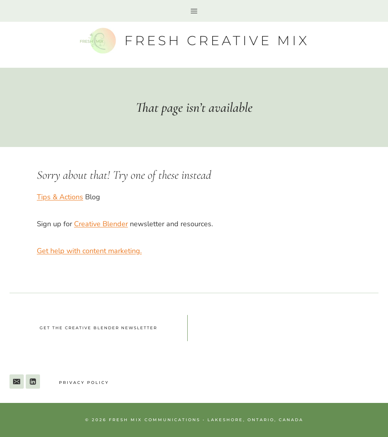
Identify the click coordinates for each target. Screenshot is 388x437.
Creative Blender (101, 224)
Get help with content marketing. (89, 251)
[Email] (17, 381)
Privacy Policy (84, 382)
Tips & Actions (60, 197)
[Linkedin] (33, 381)
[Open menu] (194, 11)
